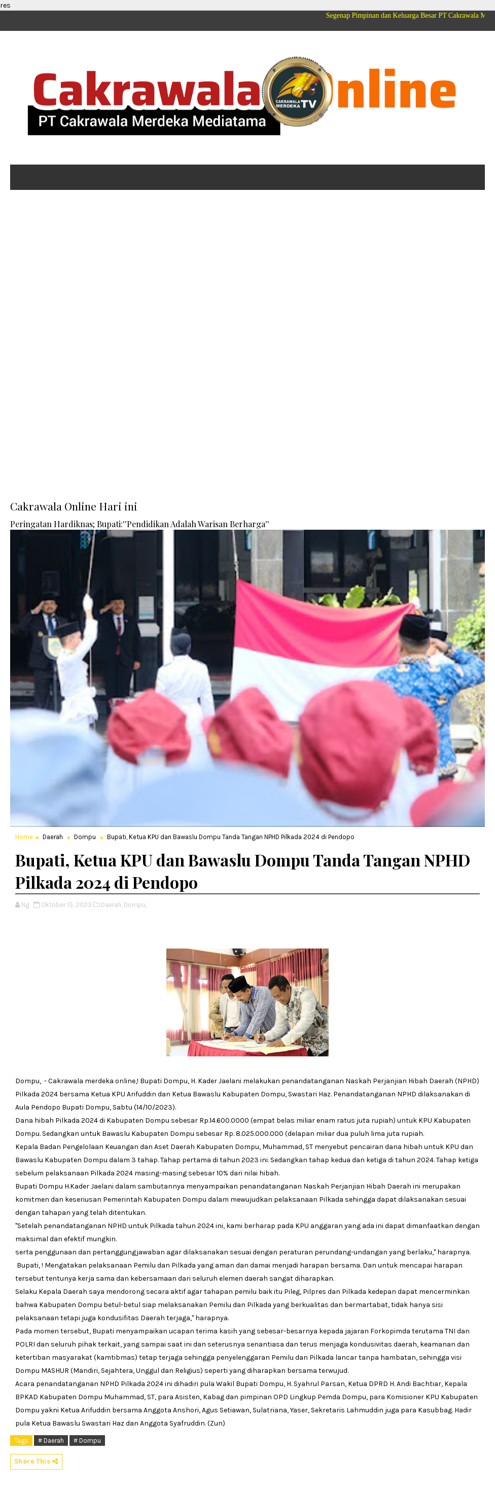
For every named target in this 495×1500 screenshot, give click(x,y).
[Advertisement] (247, 276)
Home (24, 837)
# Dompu (87, 1440)
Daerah (53, 837)
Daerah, (111, 905)
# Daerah (51, 1440)
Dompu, (135, 905)
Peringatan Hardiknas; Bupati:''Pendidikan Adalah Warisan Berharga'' (139, 523)
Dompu (85, 837)
